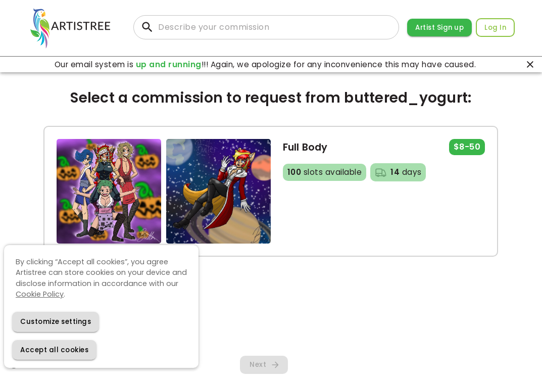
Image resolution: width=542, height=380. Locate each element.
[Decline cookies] (55, 321)
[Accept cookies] (54, 350)
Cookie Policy (40, 294)
